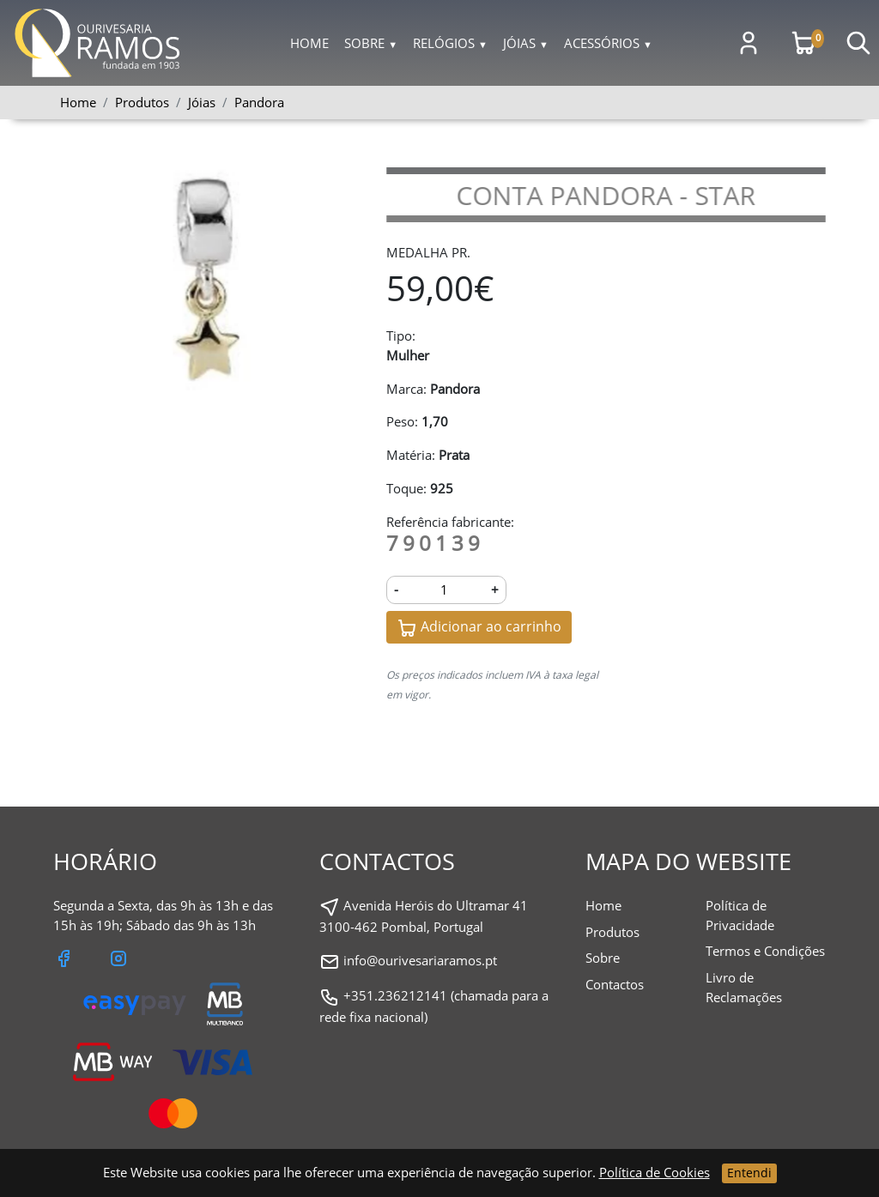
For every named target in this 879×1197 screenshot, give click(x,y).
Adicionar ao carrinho (479, 627)
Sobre (370, 42)
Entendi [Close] (749, 1172)
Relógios (450, 42)
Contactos (614, 984)
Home (309, 42)
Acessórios (608, 42)
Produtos (612, 931)
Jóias (526, 42)
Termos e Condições (765, 950)
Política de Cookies (654, 1172)
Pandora (259, 102)
